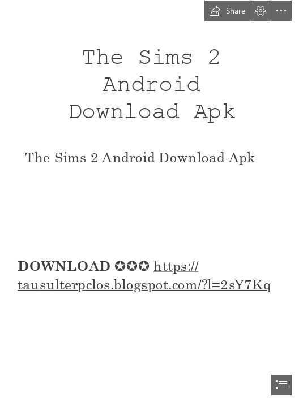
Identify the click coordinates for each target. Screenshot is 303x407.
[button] (227, 11)
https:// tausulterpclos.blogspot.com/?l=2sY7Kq (144, 275)
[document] (151, 203)
